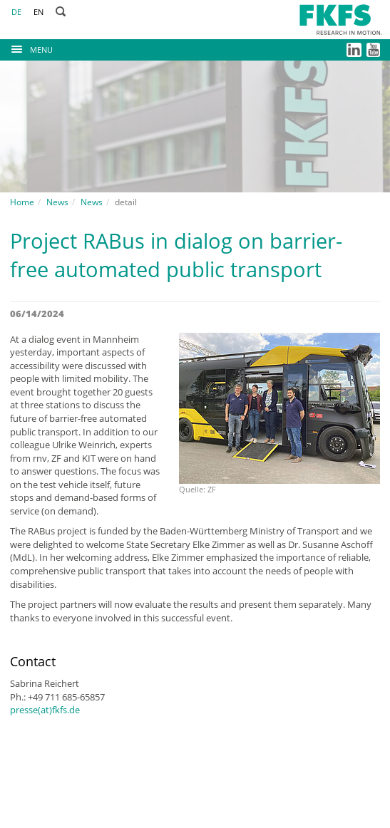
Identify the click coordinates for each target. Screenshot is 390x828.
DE (16, 11)
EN (38, 11)
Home (22, 202)
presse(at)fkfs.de (45, 709)
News (57, 202)
